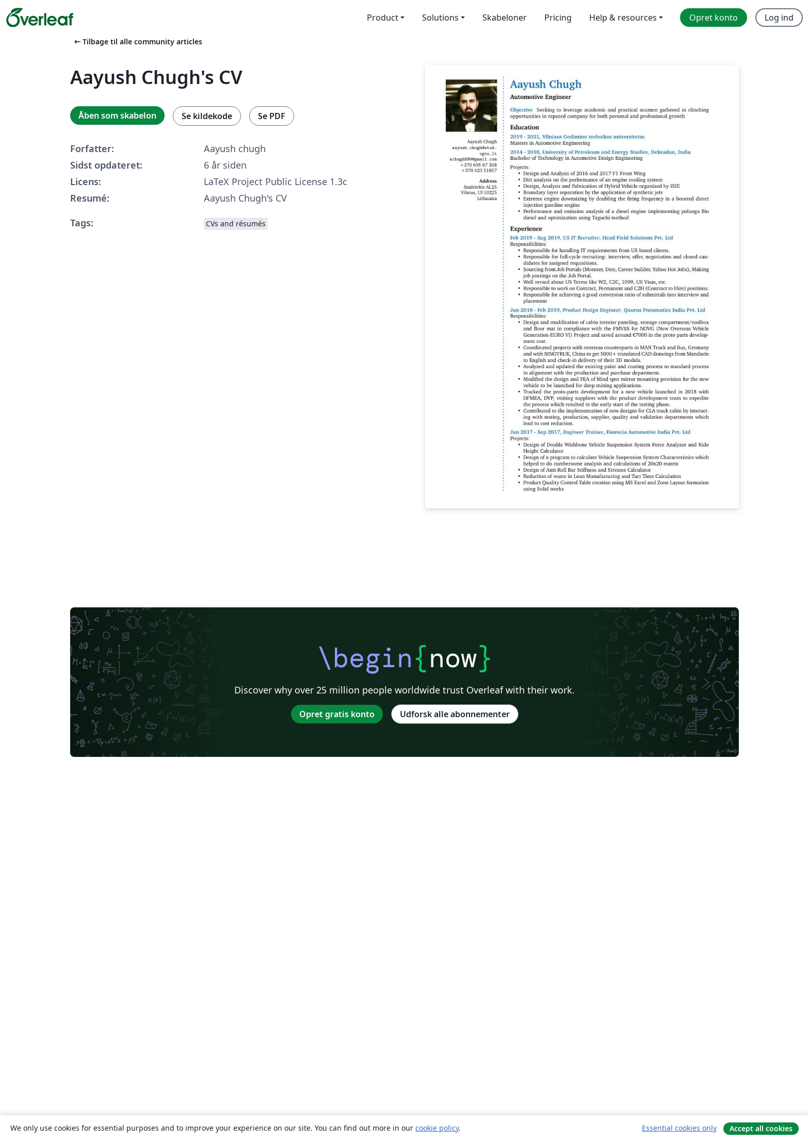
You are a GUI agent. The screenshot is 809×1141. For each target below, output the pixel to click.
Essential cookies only (679, 1128)
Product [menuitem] (382, 17)
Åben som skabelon (117, 115)
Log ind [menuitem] (779, 17)
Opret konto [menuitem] (713, 17)
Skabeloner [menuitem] (504, 17)
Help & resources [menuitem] (623, 17)
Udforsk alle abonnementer (455, 714)
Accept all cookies (761, 1128)
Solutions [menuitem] (440, 17)
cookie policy (437, 1128)
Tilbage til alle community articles (137, 41)
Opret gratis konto (337, 714)
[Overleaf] (39, 17)
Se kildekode (207, 116)
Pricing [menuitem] (558, 17)
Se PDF (271, 116)
